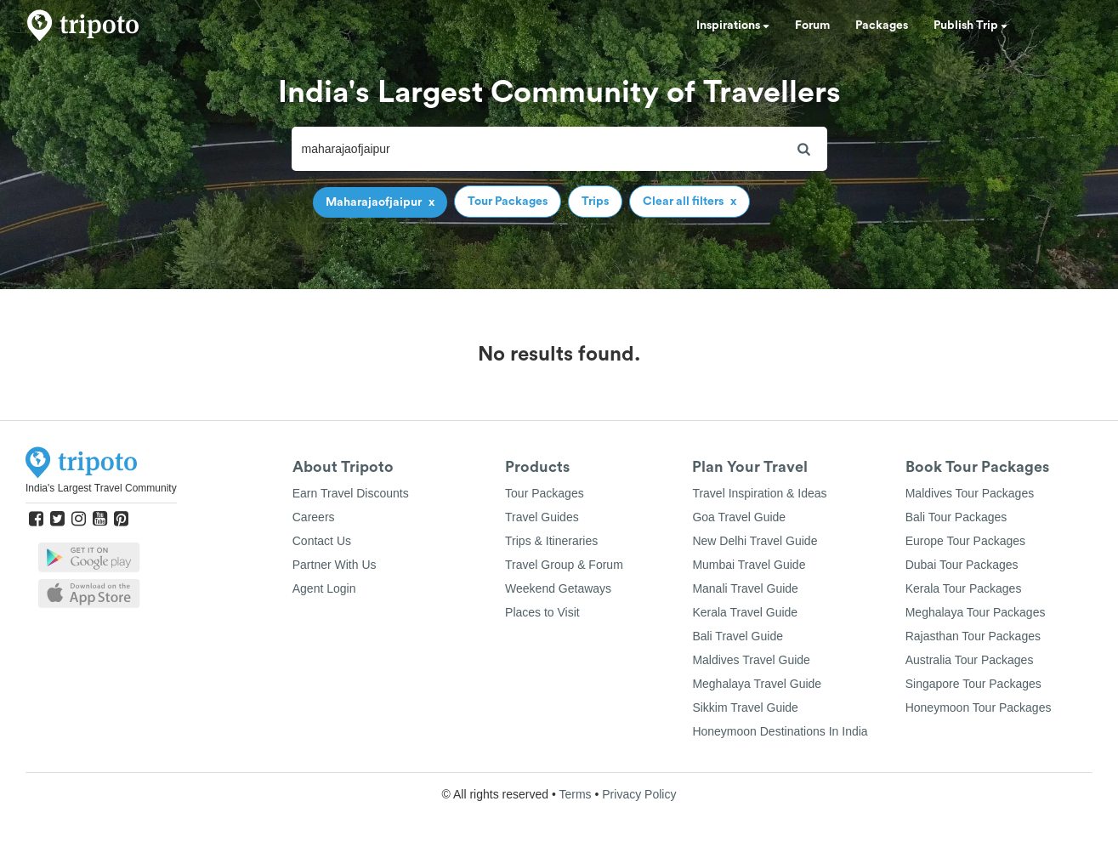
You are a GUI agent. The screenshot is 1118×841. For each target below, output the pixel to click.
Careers (313, 517)
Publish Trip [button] (970, 25)
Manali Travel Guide (745, 588)
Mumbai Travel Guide (748, 564)
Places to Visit (542, 612)
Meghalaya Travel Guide (756, 683)
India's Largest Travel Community (101, 488)
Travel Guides (542, 517)
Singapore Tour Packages (973, 683)
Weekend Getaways (558, 588)
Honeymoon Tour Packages (978, 707)
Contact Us (321, 541)
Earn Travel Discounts (350, 493)
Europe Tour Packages (965, 541)
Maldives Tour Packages (969, 493)
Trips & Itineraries (551, 541)
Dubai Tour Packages (962, 564)
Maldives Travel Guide (751, 660)
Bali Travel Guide (737, 636)
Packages (881, 25)
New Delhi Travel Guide (754, 541)
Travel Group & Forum (564, 564)
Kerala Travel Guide (744, 612)
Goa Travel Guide (739, 517)
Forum (812, 25)
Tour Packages (544, 493)
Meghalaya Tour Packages (975, 612)
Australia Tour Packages (969, 660)
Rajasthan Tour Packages (973, 636)
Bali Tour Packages (956, 517)
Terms (575, 794)
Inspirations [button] (732, 25)
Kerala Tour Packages (963, 588)
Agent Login (324, 588)
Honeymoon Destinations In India (779, 731)
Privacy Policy (639, 794)
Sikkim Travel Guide (744, 707)
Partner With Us (334, 564)
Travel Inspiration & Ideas (759, 493)
